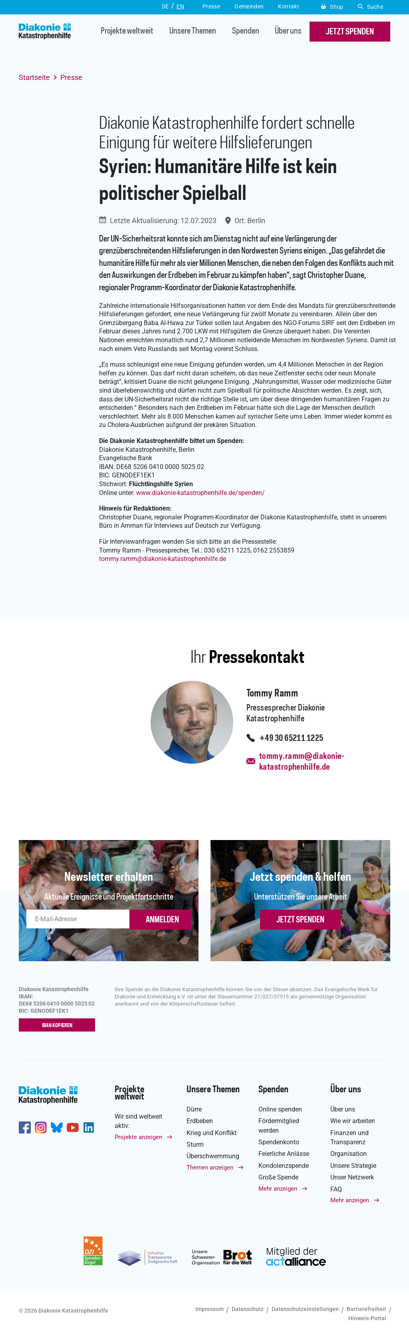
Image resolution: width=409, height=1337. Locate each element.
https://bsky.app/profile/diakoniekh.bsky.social (57, 1127)
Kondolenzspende (283, 1165)
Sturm (195, 1144)
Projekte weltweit (127, 31)
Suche (370, 7)
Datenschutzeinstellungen (305, 1309)
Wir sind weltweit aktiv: (138, 1121)
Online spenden (280, 1109)
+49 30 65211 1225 (291, 738)
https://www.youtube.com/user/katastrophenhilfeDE (73, 1127)
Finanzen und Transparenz (349, 1137)
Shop (332, 7)
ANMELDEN (162, 920)
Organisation (348, 1153)
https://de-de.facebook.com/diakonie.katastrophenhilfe (25, 1127)
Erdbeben (200, 1121)
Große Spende (278, 1177)
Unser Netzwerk (352, 1177)
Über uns (288, 31)
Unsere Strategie (353, 1165)
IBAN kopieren (59, 1025)
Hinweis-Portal (367, 1318)
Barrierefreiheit (366, 1309)
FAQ (336, 1189)
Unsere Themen (192, 31)
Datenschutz (248, 1309)
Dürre (194, 1109)
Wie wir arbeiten (352, 1121)
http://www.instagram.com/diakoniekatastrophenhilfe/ (41, 1127)
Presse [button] (211, 6)
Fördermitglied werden (278, 1125)
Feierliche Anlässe (283, 1153)
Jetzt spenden (300, 920)
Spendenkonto (278, 1142)
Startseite (34, 77)
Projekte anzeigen (138, 1137)
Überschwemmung (213, 1156)
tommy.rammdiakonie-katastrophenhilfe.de (162, 559)
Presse (71, 77)
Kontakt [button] (288, 6)
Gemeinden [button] (249, 6)
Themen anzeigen (210, 1167)
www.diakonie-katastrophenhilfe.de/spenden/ (200, 493)
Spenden (245, 31)
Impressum (209, 1309)
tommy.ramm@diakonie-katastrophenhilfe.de (298, 761)
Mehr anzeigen (277, 1188)
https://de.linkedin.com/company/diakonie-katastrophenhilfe (89, 1127)
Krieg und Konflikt (211, 1133)
